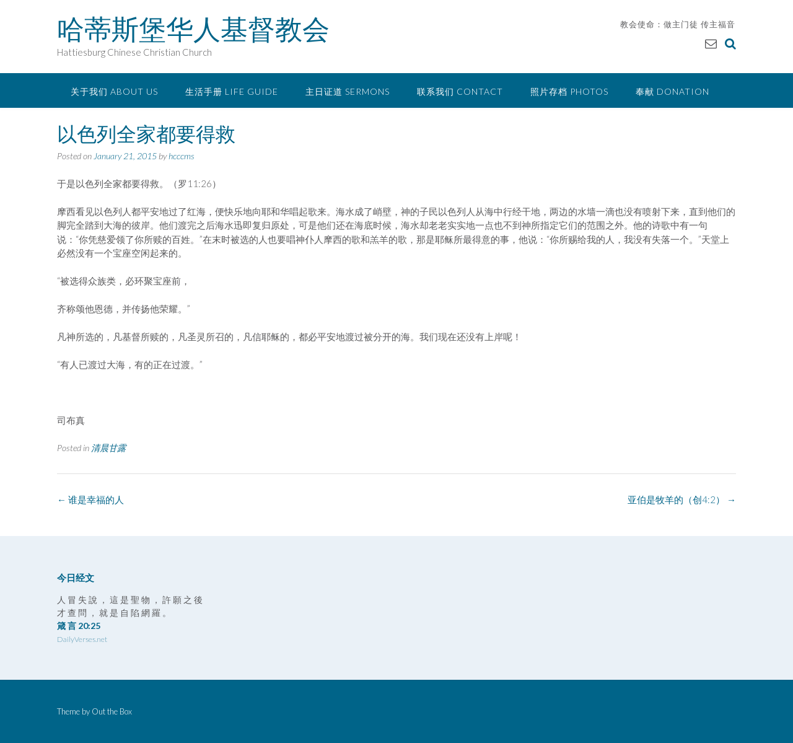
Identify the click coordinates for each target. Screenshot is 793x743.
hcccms (182, 156)
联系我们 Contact (460, 91)
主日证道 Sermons (347, 91)
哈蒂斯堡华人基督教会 (193, 29)
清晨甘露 (108, 447)
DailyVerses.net (82, 639)
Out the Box (112, 711)
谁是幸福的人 (90, 499)
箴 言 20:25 (78, 625)
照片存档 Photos (569, 91)
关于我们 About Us (114, 91)
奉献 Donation (672, 91)
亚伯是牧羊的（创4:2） (682, 499)
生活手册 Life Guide (231, 91)
